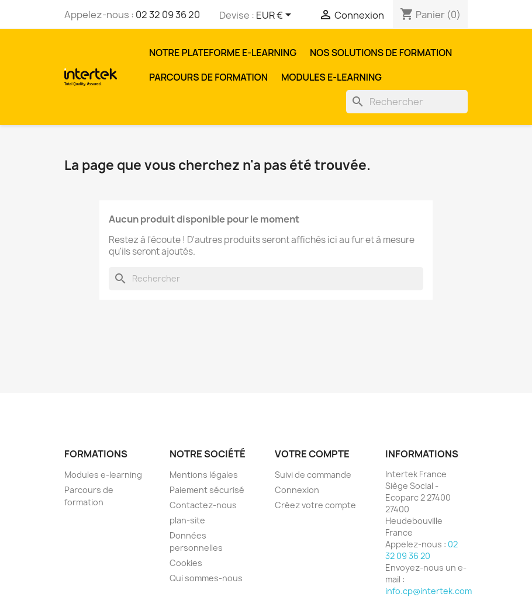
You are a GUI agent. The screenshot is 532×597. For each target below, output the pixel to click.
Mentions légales (204, 474)
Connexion (297, 489)
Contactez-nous (203, 505)
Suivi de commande (313, 474)
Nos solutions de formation (381, 52)
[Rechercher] (407, 101)
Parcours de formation (208, 77)
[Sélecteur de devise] (275, 16)
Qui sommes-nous (206, 578)
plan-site (187, 520)
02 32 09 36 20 (168, 14)
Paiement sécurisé (207, 489)
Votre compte (312, 453)
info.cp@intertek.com (428, 590)
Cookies (186, 562)
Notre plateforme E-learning (222, 52)
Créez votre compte (315, 505)
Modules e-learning (331, 77)
